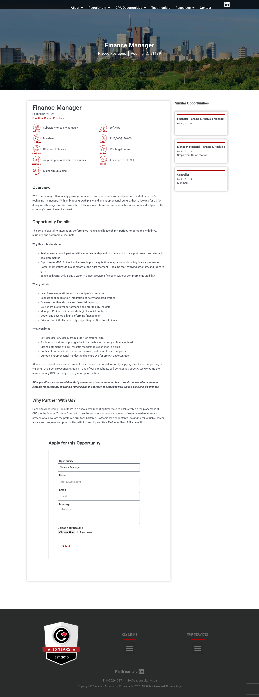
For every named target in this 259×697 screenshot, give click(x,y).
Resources (185, 7)
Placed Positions (112, 53)
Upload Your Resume (70, 528)
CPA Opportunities (130, 7)
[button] (129, 648)
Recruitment (99, 7)
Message (64, 504)
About (77, 7)
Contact (205, 8)
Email (62, 490)
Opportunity (65, 461)
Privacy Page (173, 686)
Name (62, 475)
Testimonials (160, 8)
